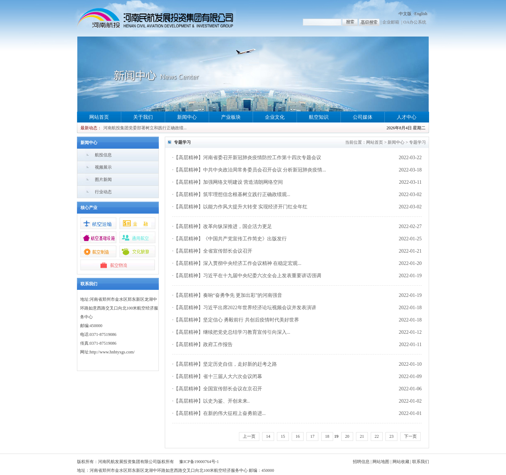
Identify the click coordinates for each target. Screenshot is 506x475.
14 (268, 436)
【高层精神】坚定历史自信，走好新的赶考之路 (225, 364)
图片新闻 (103, 179)
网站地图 (380, 461)
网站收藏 (401, 461)
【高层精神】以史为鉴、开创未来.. (212, 401)
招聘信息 (361, 461)
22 (377, 436)
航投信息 (103, 154)
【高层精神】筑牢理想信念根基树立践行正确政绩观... (232, 194)
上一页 (249, 436)
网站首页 (99, 117)
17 (312, 436)
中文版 (405, 13)
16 (298, 436)
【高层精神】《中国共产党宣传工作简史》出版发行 (230, 238)
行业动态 (103, 191)
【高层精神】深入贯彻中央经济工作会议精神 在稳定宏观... (237, 263)
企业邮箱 (390, 22)
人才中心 (406, 117)
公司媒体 (362, 117)
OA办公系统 (414, 22)
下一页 (410, 436)
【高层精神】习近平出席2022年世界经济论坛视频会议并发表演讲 (245, 307)
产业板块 (231, 117)
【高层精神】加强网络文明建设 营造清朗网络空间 (228, 182)
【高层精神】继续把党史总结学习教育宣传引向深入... (232, 332)
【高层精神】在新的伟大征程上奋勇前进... (220, 413)
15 (283, 436)
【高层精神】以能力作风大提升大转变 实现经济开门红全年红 (241, 206)
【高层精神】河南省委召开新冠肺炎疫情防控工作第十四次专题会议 (247, 157)
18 (327, 436)
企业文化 (275, 117)
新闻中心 (187, 117)
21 (362, 436)
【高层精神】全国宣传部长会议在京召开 (218, 388)
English (420, 13)
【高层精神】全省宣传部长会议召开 (213, 251)
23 (391, 436)
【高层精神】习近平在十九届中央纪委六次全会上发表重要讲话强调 (247, 275)
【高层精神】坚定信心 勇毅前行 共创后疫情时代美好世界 (236, 320)
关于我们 (143, 117)
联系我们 (420, 461)
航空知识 (319, 117)
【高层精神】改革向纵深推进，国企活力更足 (223, 226)
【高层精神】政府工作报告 (203, 344)
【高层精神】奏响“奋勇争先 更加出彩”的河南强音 (228, 295)
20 (347, 436)
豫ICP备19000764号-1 (199, 461)
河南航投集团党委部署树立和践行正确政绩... (145, 127)
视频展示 (103, 167)
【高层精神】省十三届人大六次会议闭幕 (218, 376)
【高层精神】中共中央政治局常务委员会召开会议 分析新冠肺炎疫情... (250, 170)
